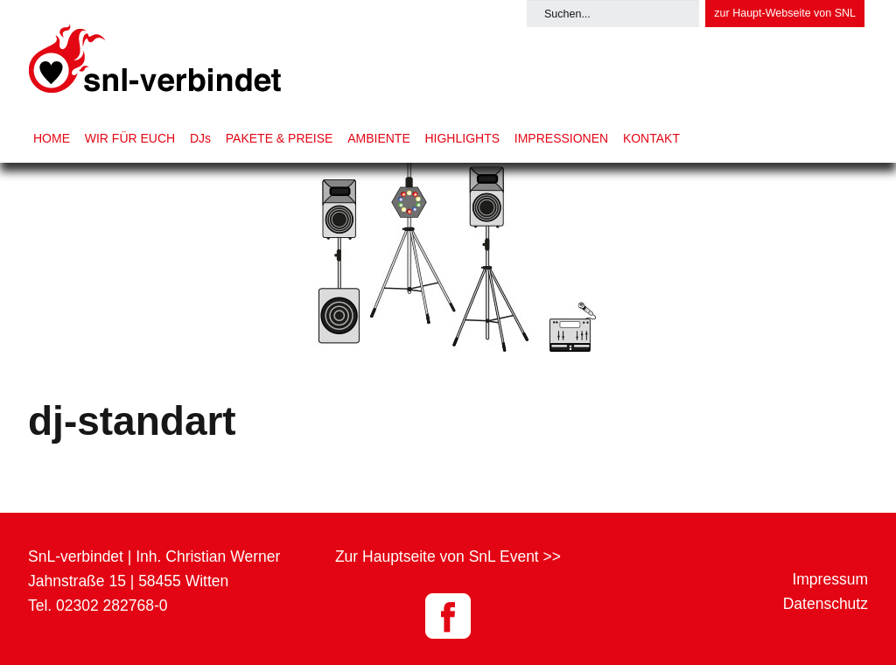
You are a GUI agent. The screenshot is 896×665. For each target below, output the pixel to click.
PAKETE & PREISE (279, 138)
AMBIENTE (378, 138)
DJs (200, 138)
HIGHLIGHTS (462, 138)
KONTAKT (651, 138)
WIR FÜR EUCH (130, 138)
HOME (51, 138)
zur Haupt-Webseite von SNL (785, 13)
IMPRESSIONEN (561, 138)
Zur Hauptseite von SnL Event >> (448, 556)
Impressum (830, 579)
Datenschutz (825, 603)
